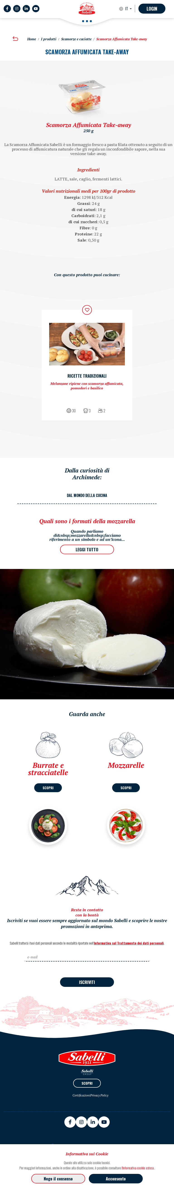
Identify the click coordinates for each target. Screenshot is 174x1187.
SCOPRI (48, 787)
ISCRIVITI (87, 982)
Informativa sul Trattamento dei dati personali (129, 942)
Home (31, 39)
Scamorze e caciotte (76, 39)
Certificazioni (81, 1095)
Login (152, 8)
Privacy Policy (99, 1095)
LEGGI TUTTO (87, 549)
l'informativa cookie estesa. (138, 1167)
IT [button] (127, 8)
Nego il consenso (58, 1179)
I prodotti (48, 39)
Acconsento (116, 1179)
